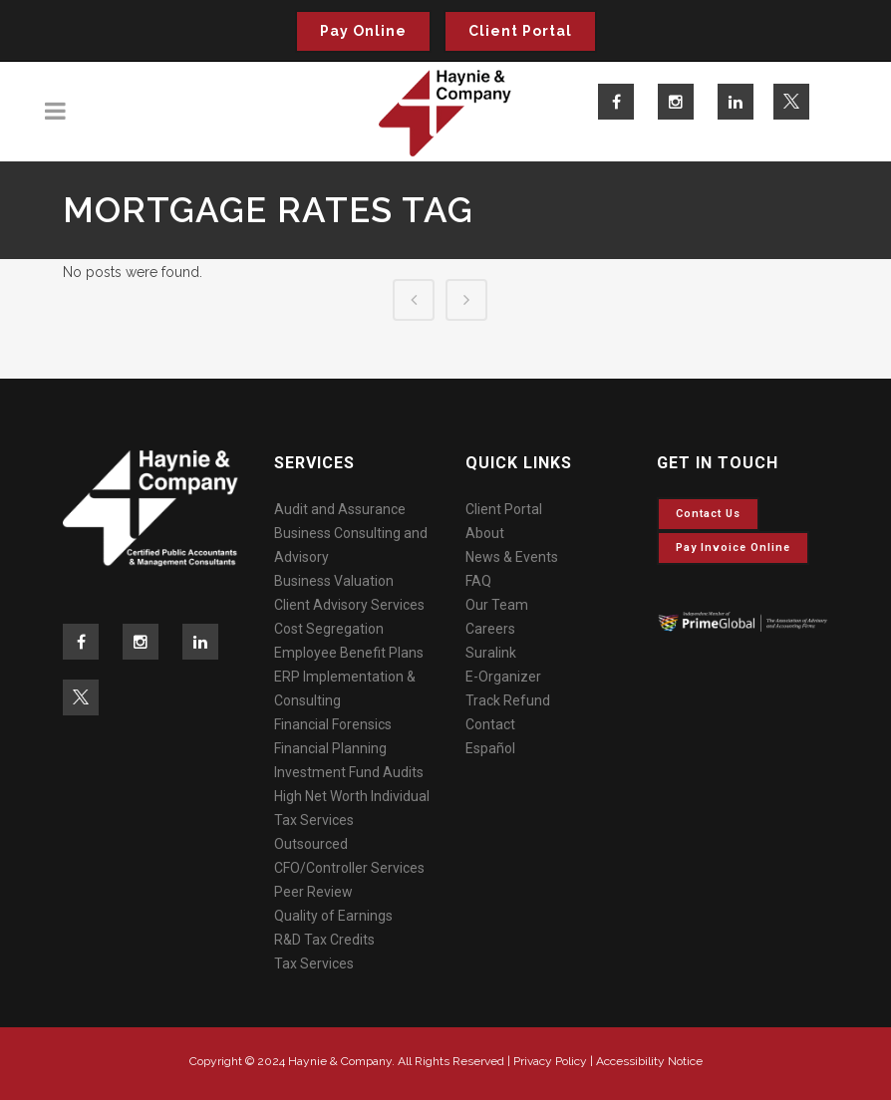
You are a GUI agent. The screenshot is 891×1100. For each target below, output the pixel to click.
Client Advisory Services (349, 605)
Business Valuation (334, 581)
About (484, 533)
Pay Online (363, 31)
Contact (490, 724)
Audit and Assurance (340, 509)
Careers (490, 629)
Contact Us (708, 513)
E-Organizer (503, 677)
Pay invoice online (733, 547)
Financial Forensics (333, 724)
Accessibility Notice (649, 1061)
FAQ (478, 581)
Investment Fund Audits (349, 772)
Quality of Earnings (333, 916)
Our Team (496, 605)
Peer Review (313, 892)
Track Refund (507, 700)
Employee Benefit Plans (349, 653)
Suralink (490, 653)
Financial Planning (330, 748)
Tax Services (314, 963)
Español (490, 748)
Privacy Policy (550, 1061)
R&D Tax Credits (324, 940)
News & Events (511, 557)
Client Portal (520, 31)
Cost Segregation (329, 629)
